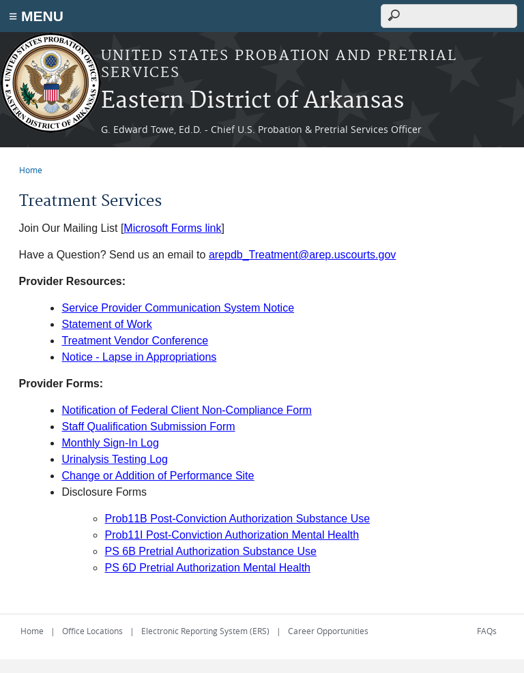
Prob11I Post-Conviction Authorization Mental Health (232, 535)
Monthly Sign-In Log (110, 443)
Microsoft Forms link (172, 228)
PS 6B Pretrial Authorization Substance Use (211, 551)
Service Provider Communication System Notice (178, 308)
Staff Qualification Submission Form (148, 426)
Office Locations (92, 630)
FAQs (487, 630)
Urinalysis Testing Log (115, 459)
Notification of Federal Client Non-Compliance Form (187, 410)
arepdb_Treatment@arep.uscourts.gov (302, 254)
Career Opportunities (328, 630)
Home (30, 169)
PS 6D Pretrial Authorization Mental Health (207, 567)
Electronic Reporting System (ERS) (205, 630)
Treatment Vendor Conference (135, 340)
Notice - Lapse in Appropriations (139, 357)
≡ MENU (36, 16)
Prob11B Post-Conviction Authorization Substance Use (237, 518)
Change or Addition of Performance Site (158, 475)
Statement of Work (107, 324)
